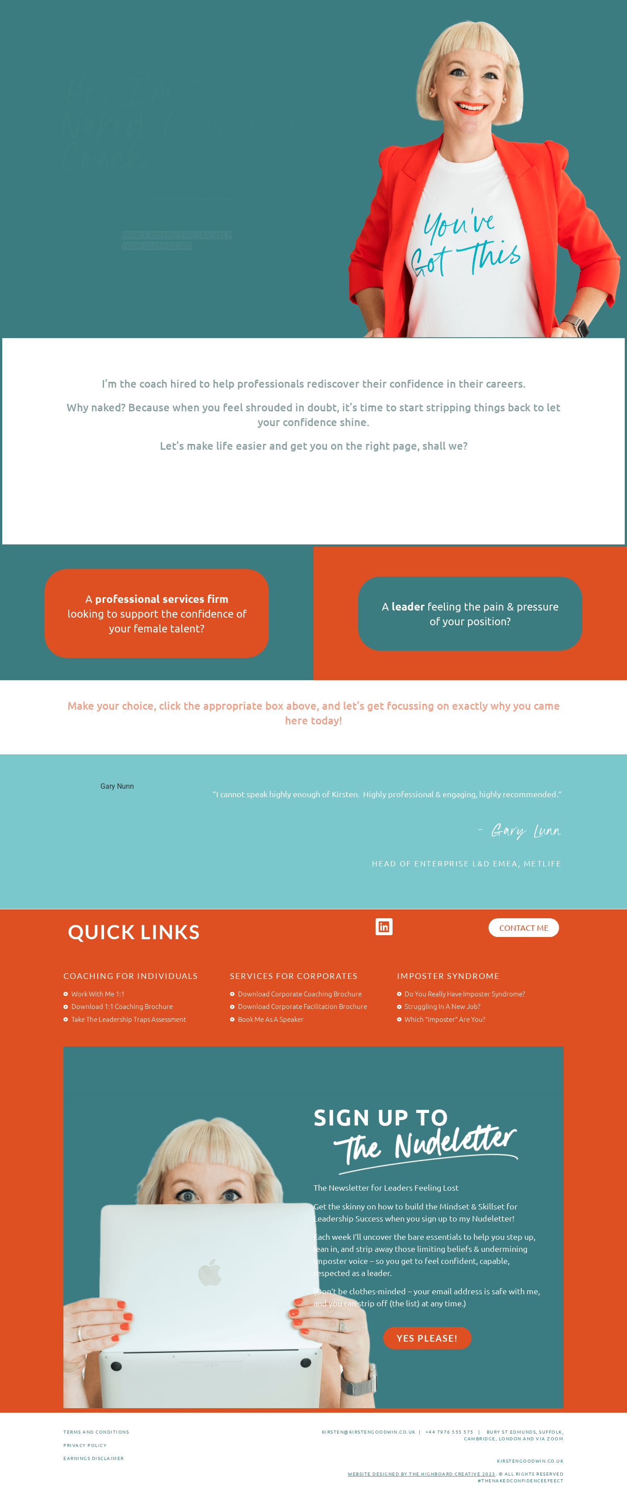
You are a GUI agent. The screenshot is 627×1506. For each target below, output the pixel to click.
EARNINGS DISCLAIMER (93, 1458)
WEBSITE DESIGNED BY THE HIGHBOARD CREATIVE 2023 (422, 1473)
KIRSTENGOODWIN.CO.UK (530, 1460)
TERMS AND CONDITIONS (96, 1431)
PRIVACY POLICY (85, 1445)
